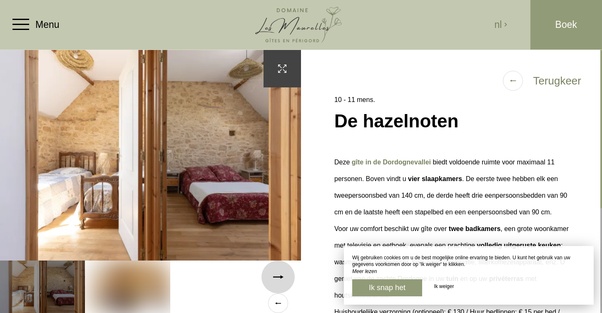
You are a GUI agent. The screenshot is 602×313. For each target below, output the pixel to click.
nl (500, 24)
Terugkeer (542, 81)
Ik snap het (387, 287)
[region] (451, 181)
